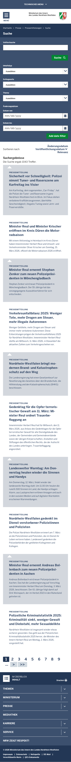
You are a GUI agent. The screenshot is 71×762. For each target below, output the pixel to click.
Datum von (7, 111)
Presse (8, 706)
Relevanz (62, 152)
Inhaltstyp (7, 65)
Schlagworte (8, 79)
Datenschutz (21, 754)
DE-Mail (47, 754)
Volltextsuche (9, 42)
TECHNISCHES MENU (40, 4)
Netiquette (35, 754)
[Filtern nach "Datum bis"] (33, 128)
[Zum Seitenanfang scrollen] (65, 756)
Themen (8, 688)
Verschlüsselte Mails (12, 757)
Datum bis (7, 123)
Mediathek (10, 714)
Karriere (9, 723)
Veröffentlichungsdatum (51, 149)
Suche (57, 57)
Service (8, 732)
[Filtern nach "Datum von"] (33, 116)
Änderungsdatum (10, 106)
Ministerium (11, 697)
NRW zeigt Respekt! (16, 740)
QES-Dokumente (32, 757)
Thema (6, 93)
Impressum (8, 754)
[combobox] (35, 71)
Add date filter (57, 136)
